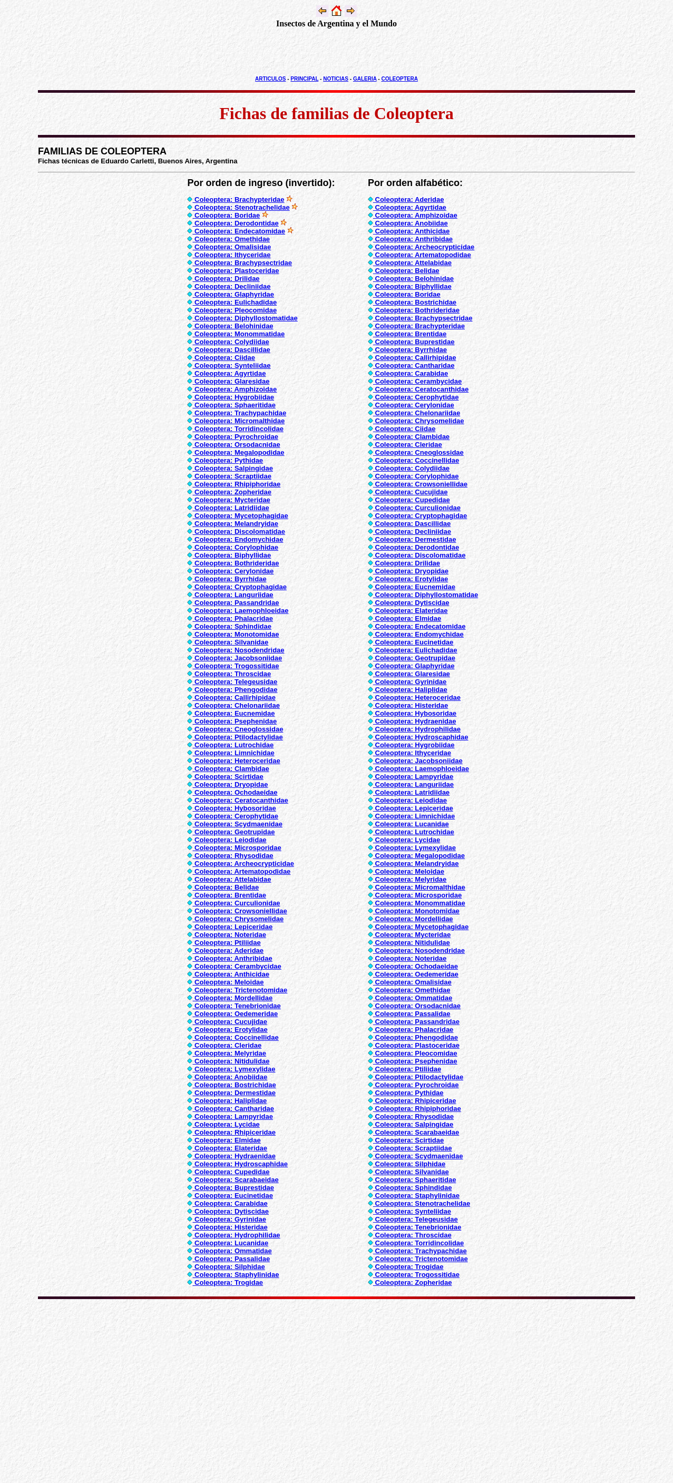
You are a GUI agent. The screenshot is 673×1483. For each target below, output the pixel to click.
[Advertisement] (336, 52)
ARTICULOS (270, 79)
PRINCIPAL (304, 79)
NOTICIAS (335, 79)
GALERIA (365, 79)
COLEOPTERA (399, 79)
